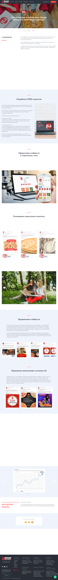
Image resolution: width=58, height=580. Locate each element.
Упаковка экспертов (49, 564)
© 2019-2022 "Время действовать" (7, 578)
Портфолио (28, 30)
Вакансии (15, 564)
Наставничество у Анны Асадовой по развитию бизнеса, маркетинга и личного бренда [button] (52, 575)
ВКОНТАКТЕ (4, 40)
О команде (16, 560)
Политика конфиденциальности (16, 578)
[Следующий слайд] (54, 187)
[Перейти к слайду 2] (28, 409)
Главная (24, 30)
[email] (6, 573)
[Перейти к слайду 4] (29, 204)
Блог (15, 563)
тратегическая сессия (26, 560)
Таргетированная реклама (38, 576)
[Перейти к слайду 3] (28, 204)
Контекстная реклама (37, 574)
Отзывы (15, 565)
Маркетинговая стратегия (37, 560)
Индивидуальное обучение (50, 572)
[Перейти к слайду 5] (29, 305)
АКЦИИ (17, 570)
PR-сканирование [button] (25, 563)
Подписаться (6, 575)
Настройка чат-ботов (37, 572)
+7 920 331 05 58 (6, 562)
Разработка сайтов (36, 573)
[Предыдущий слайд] (4, 187)
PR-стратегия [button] (35, 563)
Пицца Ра (33, 30)
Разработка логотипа (50, 560)
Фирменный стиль (49, 563)
